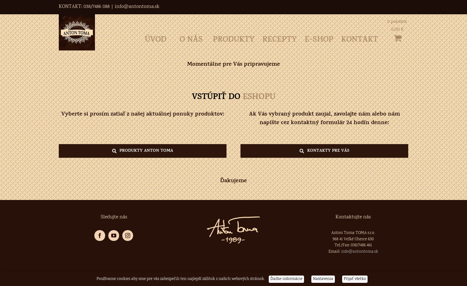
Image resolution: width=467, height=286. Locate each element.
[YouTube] (113, 235)
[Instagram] (127, 235)
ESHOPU (259, 97)
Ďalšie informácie (286, 279)
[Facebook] (99, 235)
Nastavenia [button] (323, 279)
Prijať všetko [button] (355, 279)
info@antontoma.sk (137, 6)
